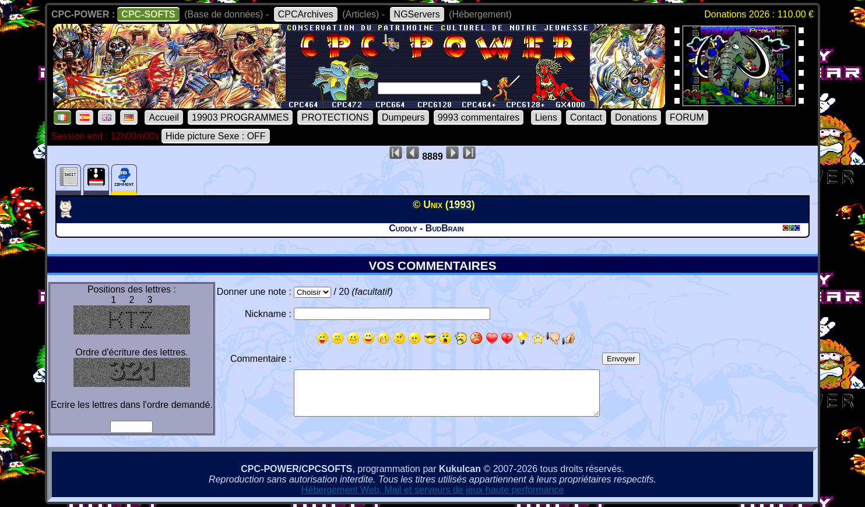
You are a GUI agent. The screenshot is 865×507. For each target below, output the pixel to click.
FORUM (687, 117)
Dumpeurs (403, 117)
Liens (546, 117)
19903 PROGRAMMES (240, 117)
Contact (586, 117)
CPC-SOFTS (148, 14)
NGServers (417, 14)
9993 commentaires (479, 117)
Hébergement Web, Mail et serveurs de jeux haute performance (432, 490)
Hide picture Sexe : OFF (216, 136)
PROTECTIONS (335, 117)
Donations (636, 117)
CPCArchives (305, 14)
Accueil (164, 117)
